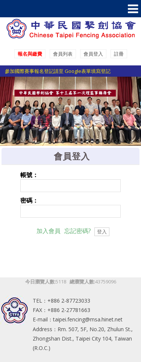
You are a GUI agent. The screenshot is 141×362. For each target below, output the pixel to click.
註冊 (119, 53)
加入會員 (48, 231)
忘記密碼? (77, 231)
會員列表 (63, 53)
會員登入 (93, 53)
